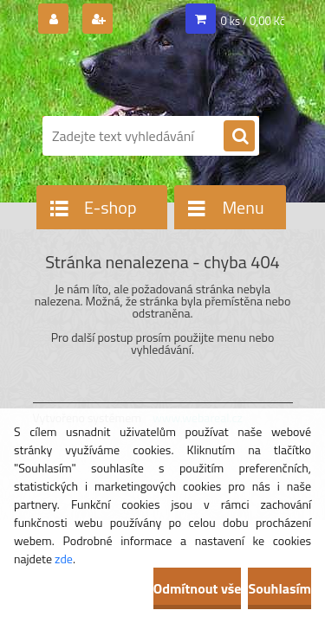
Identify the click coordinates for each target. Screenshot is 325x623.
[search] (239, 136)
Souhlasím (279, 588)
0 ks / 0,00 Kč (253, 20)
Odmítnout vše (197, 588)
